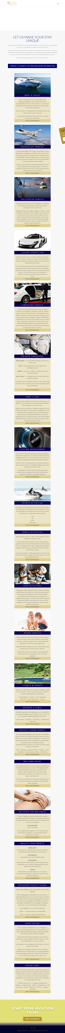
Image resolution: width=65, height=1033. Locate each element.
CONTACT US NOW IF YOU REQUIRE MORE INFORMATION (32, 66)
